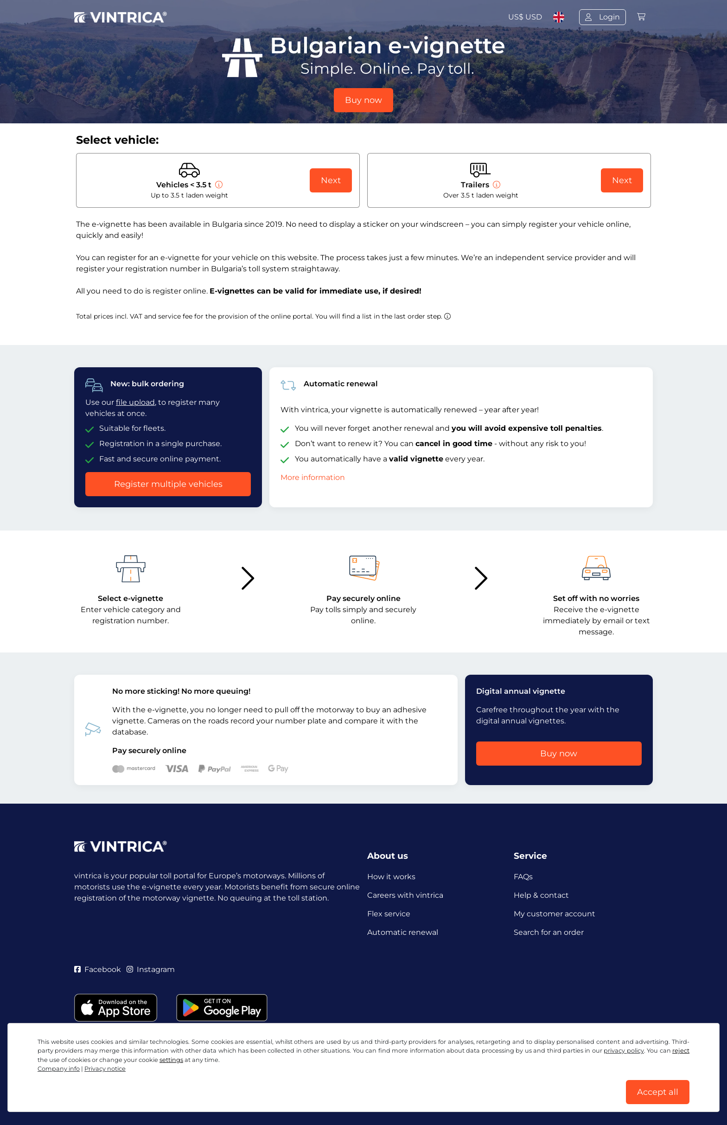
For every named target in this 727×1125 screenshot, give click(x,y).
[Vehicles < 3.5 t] (218, 184)
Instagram (151, 969)
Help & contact (541, 895)
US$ (525, 17)
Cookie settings (330, 1082)
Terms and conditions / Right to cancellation (156, 1082)
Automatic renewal (402, 932)
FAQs (523, 876)
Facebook (97, 969)
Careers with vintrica (405, 895)
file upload (135, 402)
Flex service (388, 913)
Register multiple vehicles (168, 484)
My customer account (554, 913)
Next (331, 180)
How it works (391, 876)
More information (313, 477)
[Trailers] (495, 184)
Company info (391, 1082)
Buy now (363, 100)
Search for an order (549, 932)
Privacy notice (269, 1082)
